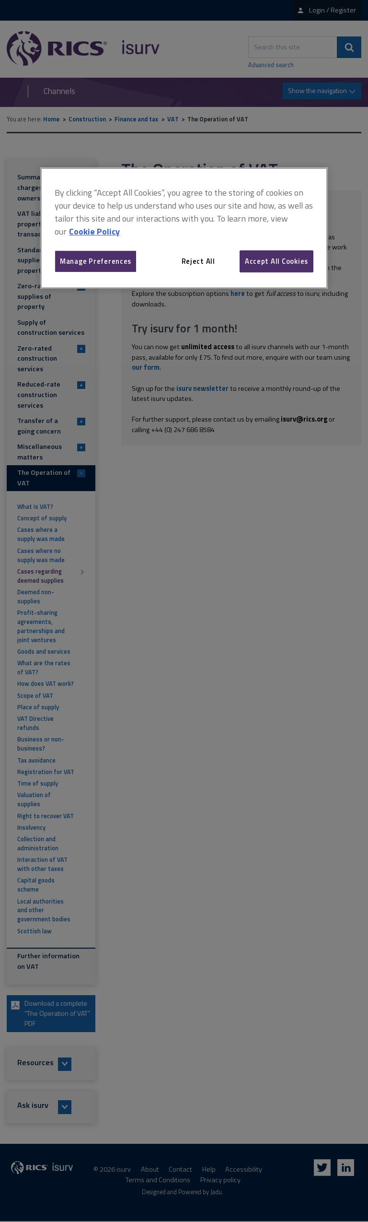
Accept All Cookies (276, 261)
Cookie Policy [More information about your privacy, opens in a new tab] (94, 231)
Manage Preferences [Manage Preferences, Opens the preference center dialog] (95, 261)
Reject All (198, 261)
